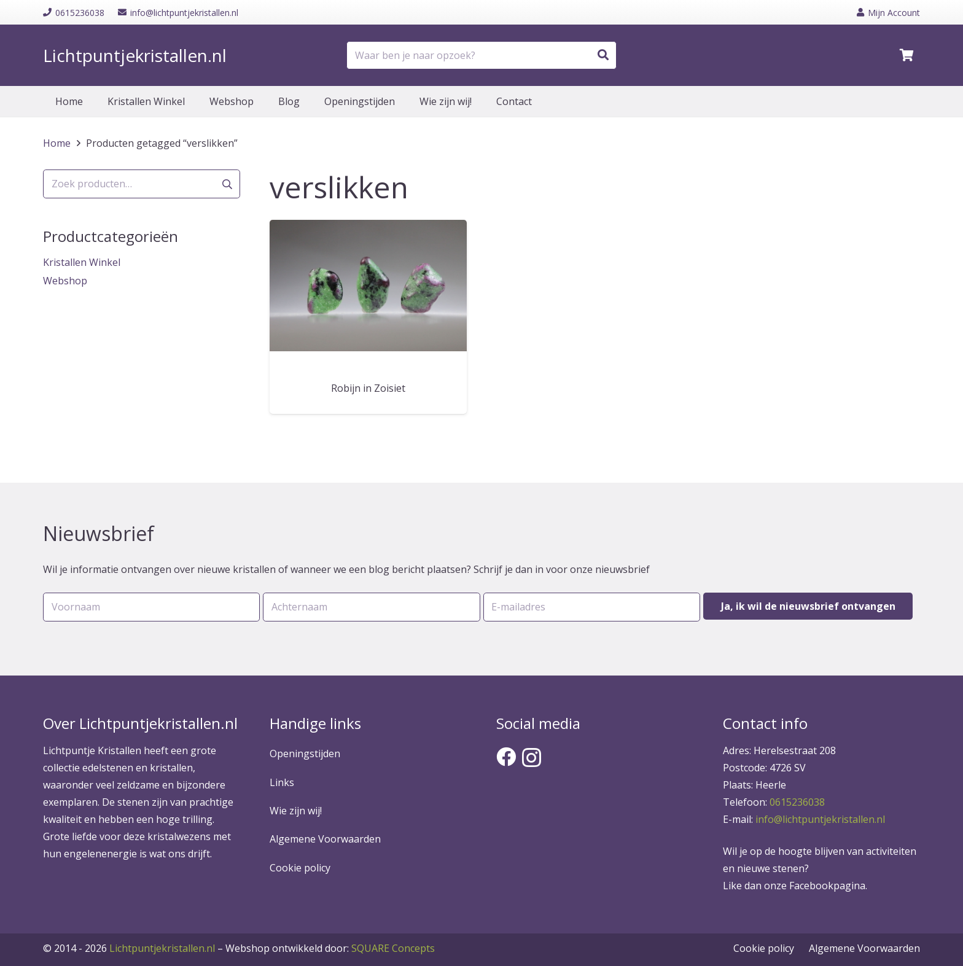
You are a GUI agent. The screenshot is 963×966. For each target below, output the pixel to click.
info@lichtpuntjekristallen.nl (820, 819)
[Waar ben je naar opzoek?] (481, 55)
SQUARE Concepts (330, 948)
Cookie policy (300, 867)
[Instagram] (531, 757)
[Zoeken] (603, 55)
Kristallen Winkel (81, 262)
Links (282, 782)
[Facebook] (506, 756)
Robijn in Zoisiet (368, 388)
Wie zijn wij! (296, 810)
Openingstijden (305, 753)
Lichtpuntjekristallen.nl (162, 948)
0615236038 (797, 802)
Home (57, 143)
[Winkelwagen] (906, 55)
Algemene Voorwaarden (325, 839)
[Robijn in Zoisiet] (368, 285)
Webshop (65, 280)
